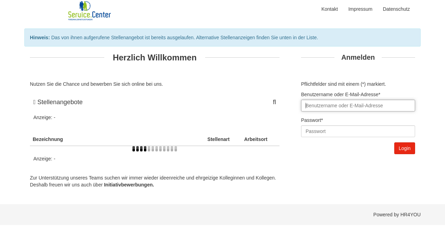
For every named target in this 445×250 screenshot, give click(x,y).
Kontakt (329, 9)
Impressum (360, 9)
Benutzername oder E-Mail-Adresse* (340, 94)
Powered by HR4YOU (397, 214)
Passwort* (312, 120)
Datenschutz (396, 9)
